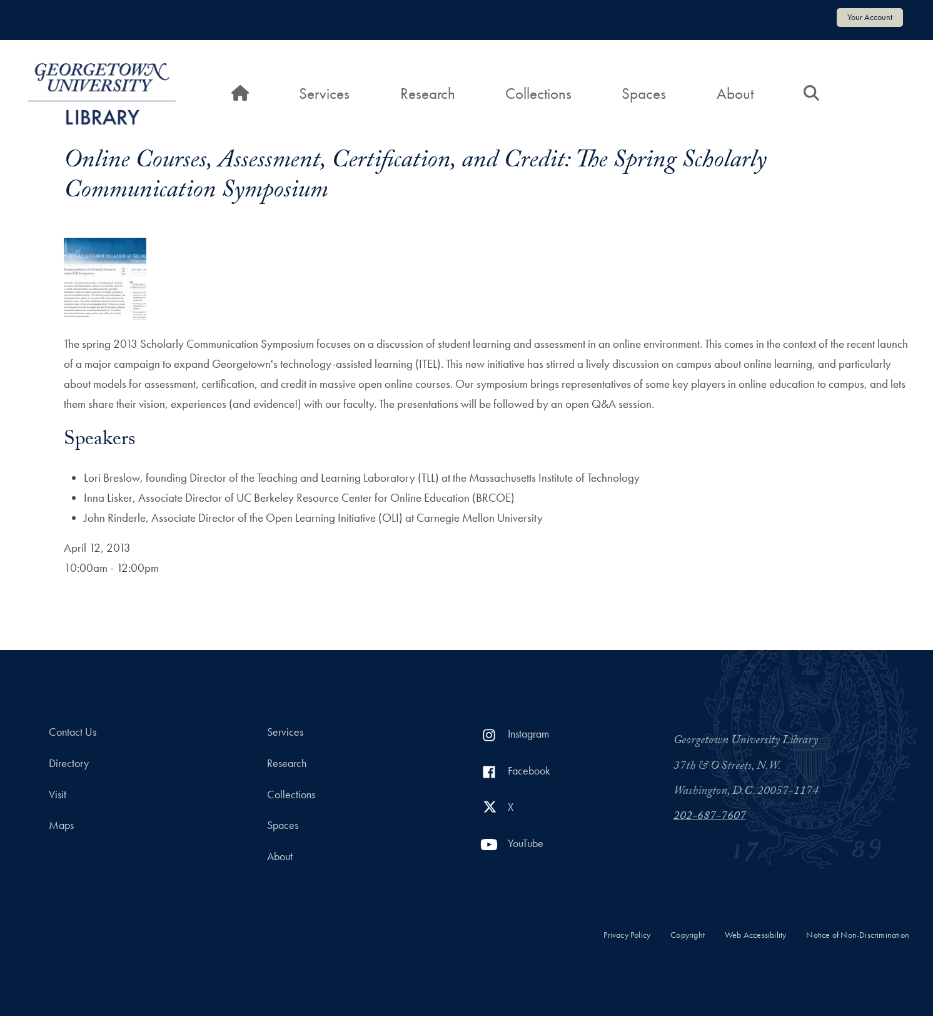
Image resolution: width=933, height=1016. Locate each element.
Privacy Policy (626, 935)
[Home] (240, 94)
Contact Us (72, 732)
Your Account (869, 17)
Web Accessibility (755, 935)
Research (427, 93)
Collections (538, 93)
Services (324, 93)
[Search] (811, 94)
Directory (69, 763)
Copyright (687, 935)
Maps (61, 825)
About (735, 93)
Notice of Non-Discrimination (857, 935)
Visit (57, 794)
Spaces (644, 93)
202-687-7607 (709, 817)
